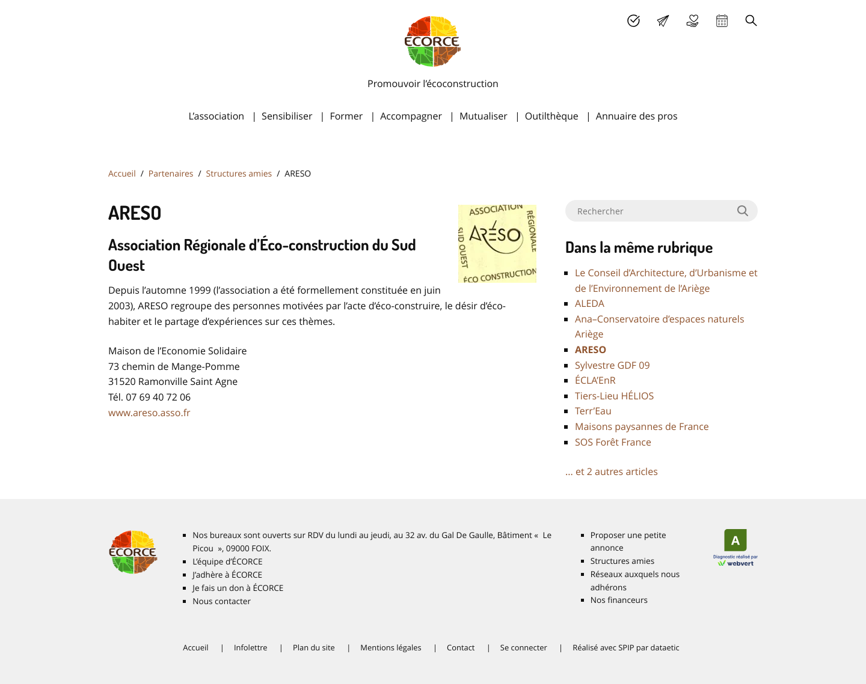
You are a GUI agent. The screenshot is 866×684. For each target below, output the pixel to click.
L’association (216, 116)
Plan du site (314, 647)
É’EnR (595, 380)
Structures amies (239, 174)
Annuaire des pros (637, 116)
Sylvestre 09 (612, 365)
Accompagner (411, 116)
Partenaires (171, 174)
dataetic (665, 647)
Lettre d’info (663, 20)
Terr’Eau (593, 410)
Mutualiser (483, 116)
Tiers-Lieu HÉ (614, 395)
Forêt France (613, 442)
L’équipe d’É (227, 561)
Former (346, 116)
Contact (460, 647)
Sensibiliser (287, 116)
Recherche (751, 20)
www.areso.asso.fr (149, 412)
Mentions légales (390, 647)
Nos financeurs (619, 600)
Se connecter (523, 647)
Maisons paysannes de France (642, 426)
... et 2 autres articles (611, 471)
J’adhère (633, 20)
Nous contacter (221, 601)
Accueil (122, 174)
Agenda (722, 20)
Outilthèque (552, 116)
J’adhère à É (227, 574)
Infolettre (251, 647)
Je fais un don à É (692, 20)
